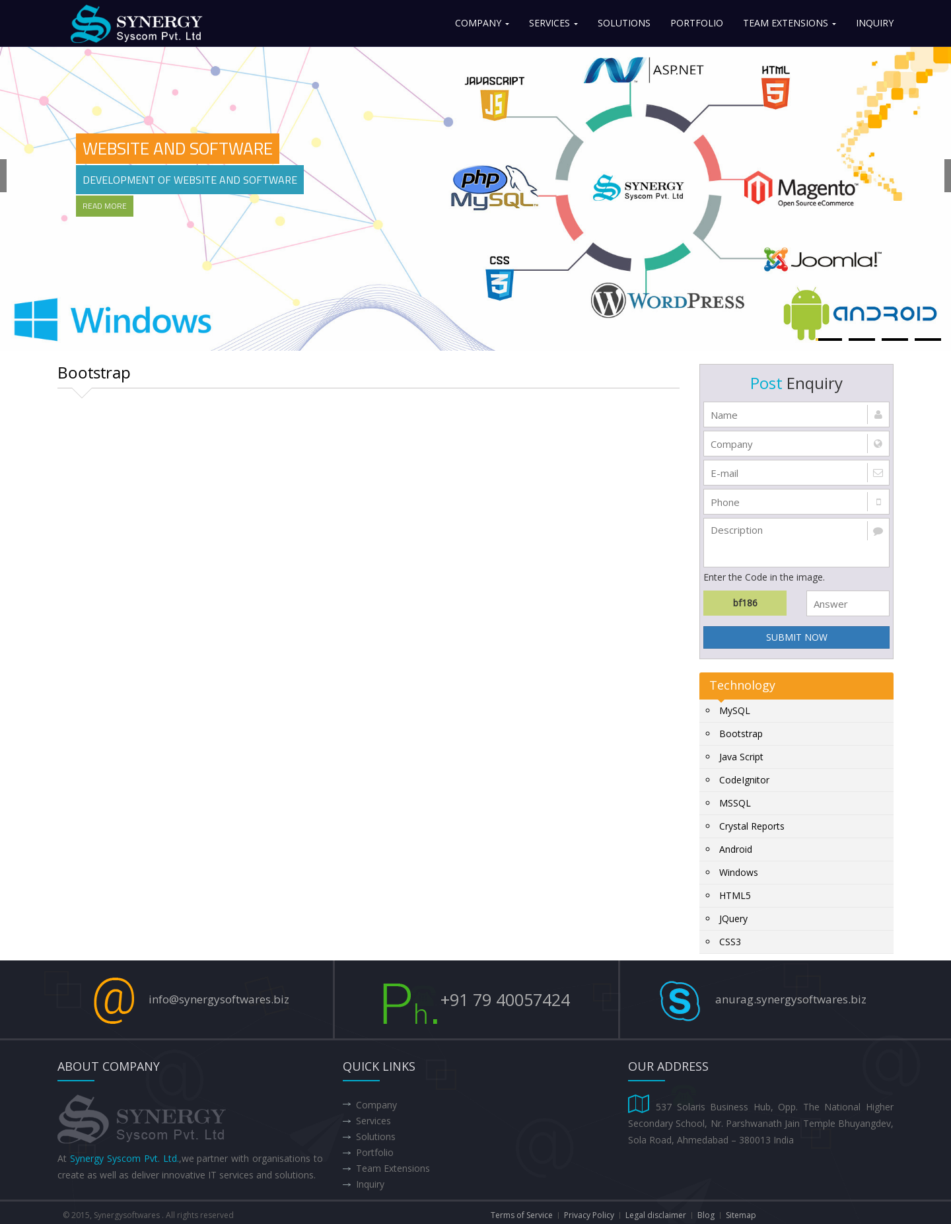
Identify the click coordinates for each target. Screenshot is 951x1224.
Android (735, 849)
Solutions (624, 23)
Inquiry (875, 23)
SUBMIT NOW (797, 637)
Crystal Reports (752, 826)
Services (553, 23)
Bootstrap (741, 733)
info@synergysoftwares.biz (219, 999)
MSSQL (735, 803)
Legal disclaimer (655, 1215)
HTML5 (735, 895)
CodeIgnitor (744, 780)
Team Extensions (789, 23)
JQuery (733, 918)
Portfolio (696, 23)
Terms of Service (522, 1215)
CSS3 (730, 941)
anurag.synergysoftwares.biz (790, 999)
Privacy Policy (589, 1215)
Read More (105, 205)
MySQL (734, 710)
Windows (738, 872)
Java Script (741, 756)
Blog (706, 1215)
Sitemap (741, 1215)
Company (482, 23)
